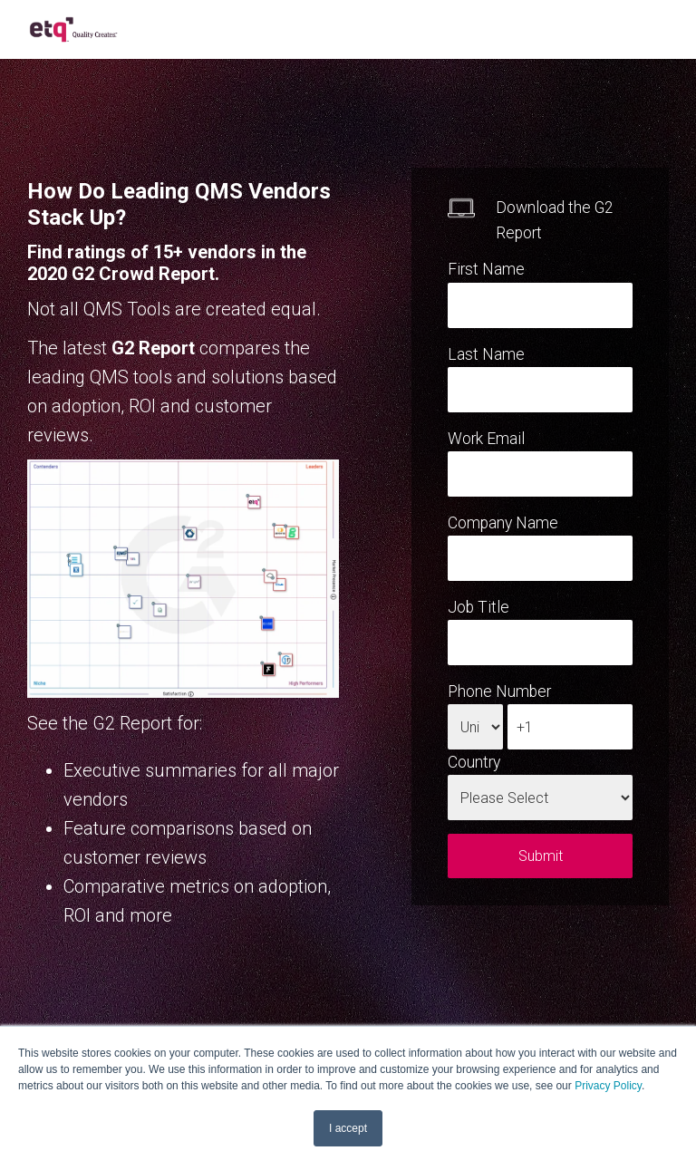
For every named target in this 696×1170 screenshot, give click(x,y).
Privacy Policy (608, 1085)
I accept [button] (348, 1128)
